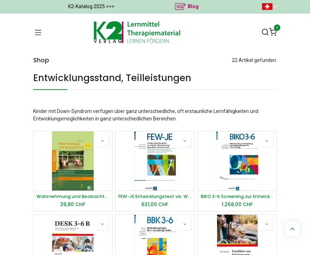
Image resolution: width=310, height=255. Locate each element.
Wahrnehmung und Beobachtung (73, 196)
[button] (102, 141)
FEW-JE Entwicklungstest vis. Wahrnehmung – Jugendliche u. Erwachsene (155, 196)
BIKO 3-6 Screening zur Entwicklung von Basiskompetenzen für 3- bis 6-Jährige (237, 196)
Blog (193, 6)
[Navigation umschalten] (38, 32)
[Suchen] (265, 32)
